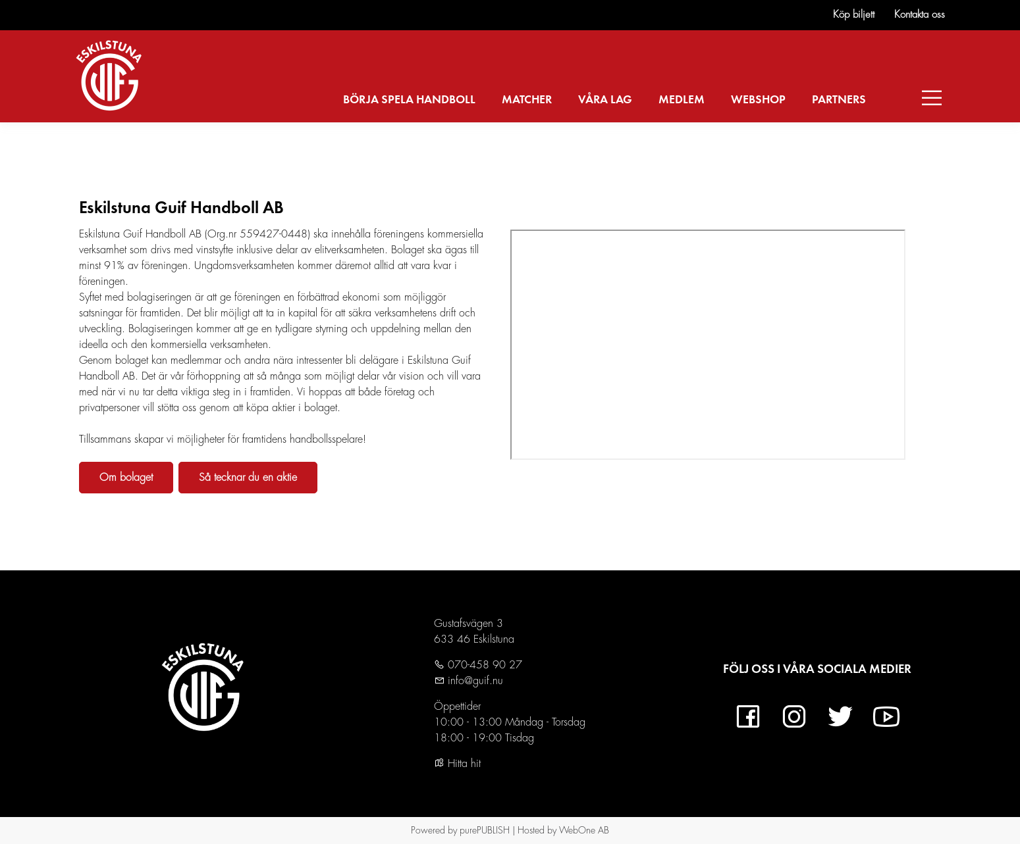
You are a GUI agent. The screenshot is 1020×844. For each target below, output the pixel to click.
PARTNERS (839, 100)
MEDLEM (681, 100)
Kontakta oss (919, 15)
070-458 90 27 (483, 665)
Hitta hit (457, 763)
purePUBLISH (485, 830)
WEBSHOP (758, 100)
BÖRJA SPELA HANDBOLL (409, 100)
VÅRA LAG (605, 100)
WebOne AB (584, 830)
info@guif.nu (473, 681)
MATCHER (527, 100)
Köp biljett (853, 15)
